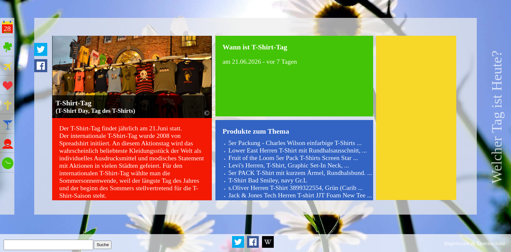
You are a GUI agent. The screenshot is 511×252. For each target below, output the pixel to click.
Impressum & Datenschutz (474, 243)
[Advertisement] (416, 117)
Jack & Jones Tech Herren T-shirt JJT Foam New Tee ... (300, 195)
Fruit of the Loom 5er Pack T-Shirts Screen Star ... (293, 157)
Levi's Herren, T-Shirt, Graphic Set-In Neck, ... (288, 165)
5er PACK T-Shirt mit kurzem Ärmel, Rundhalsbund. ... (300, 172)
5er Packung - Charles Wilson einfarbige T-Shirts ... (295, 142)
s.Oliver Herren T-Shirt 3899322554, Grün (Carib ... (295, 187)
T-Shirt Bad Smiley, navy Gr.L (267, 180)
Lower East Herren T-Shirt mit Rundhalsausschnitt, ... (297, 150)
